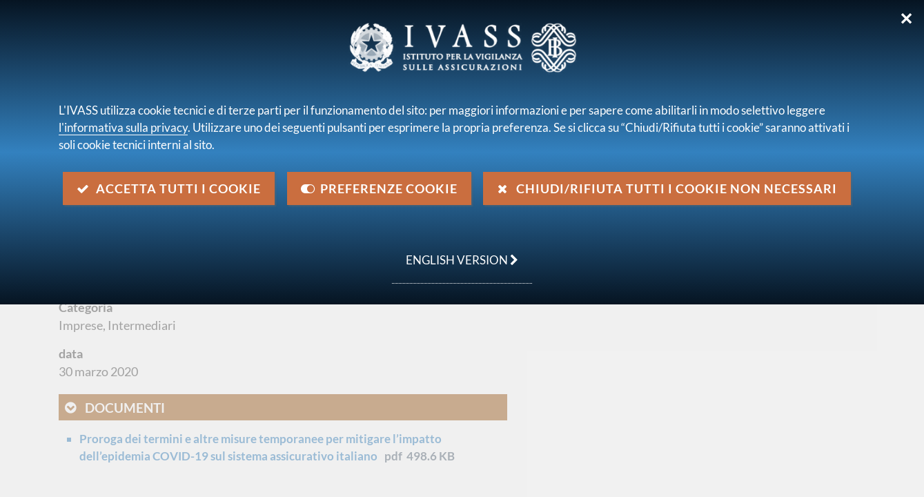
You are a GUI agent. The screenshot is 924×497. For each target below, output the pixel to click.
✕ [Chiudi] (906, 18)
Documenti (125, 408)
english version (455, 252)
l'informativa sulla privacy (123, 127)
